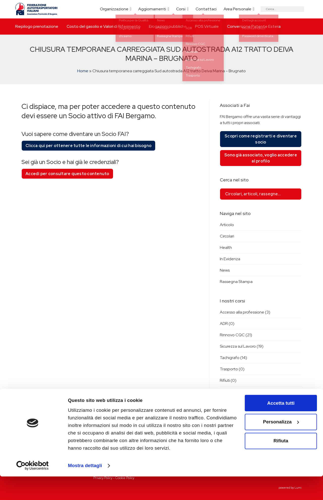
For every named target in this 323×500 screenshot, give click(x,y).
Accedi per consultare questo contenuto (67, 173)
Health (226, 247)
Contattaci (206, 9)
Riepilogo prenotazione (36, 26)
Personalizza (281, 445)
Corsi (180, 9)
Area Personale (237, 9)
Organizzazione (114, 9)
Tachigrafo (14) (233, 357)
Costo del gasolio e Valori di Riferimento (104, 26)
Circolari (227, 236)
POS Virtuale (207, 26)
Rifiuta (281, 464)
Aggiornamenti (152, 9)
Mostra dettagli (85, 489)
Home (82, 71)
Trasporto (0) (232, 369)
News (225, 270)
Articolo (227, 224)
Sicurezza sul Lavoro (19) (241, 346)
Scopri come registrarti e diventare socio (261, 139)
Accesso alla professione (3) (245, 312)
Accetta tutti (280, 426)
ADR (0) (227, 323)
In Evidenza (230, 258)
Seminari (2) (230, 391)
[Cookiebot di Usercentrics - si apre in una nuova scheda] (33, 489)
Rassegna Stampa (236, 281)
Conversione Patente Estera (254, 26)
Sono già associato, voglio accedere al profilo (260, 158)
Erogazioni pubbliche (168, 26)
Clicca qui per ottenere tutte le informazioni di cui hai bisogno (88, 145)
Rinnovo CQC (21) (236, 335)
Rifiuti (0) (228, 380)
